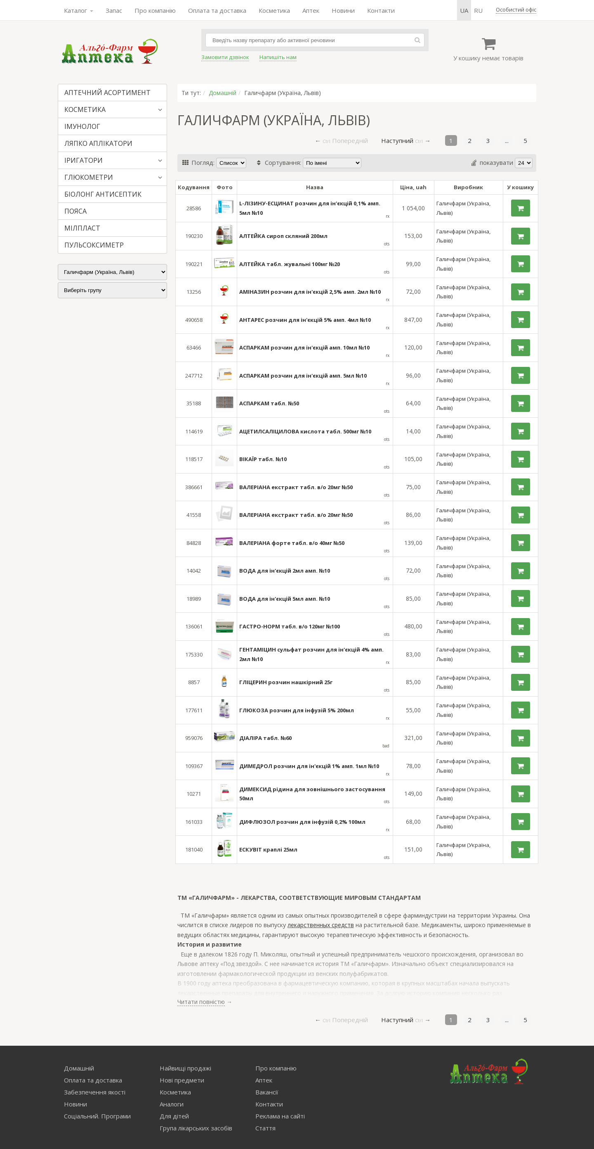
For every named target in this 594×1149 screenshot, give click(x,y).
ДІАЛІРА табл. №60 (265, 738)
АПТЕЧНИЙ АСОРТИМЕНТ (107, 92)
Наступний (397, 140)
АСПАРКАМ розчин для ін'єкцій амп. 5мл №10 (303, 375)
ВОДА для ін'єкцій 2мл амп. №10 (284, 570)
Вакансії (266, 1092)
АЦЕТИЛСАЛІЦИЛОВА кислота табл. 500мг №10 (305, 431)
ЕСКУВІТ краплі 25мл (268, 849)
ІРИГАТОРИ (83, 160)
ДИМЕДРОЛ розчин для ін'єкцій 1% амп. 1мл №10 (309, 766)
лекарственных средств (321, 925)
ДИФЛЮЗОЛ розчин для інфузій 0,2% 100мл (302, 821)
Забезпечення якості (94, 1092)
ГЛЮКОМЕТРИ (88, 177)
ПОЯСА (75, 211)
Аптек (310, 10)
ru (478, 10)
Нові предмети (182, 1080)
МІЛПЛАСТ (82, 228)
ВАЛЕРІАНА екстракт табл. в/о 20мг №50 (296, 487)
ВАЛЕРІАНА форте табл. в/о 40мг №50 (291, 543)
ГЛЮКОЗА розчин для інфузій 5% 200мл (296, 710)
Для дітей (174, 1116)
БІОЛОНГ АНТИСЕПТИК (102, 194)
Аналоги (172, 1104)
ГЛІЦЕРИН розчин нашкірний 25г (285, 682)
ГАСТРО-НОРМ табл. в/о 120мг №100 (289, 626)
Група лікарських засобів (196, 1128)
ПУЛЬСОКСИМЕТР (94, 245)
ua (464, 10)
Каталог (78, 10)
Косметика (274, 10)
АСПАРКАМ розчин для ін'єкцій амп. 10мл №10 (304, 347)
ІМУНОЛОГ (82, 126)
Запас (114, 10)
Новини (343, 10)
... (507, 140)
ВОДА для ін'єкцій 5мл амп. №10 (284, 598)
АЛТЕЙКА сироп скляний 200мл (283, 236)
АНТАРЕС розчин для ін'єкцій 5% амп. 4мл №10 (305, 320)
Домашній (222, 93)
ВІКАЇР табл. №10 (263, 459)
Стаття (265, 1128)
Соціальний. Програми (97, 1116)
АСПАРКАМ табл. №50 (269, 403)
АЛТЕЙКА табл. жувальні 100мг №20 (289, 264)
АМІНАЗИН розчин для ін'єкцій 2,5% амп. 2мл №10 (310, 291)
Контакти (381, 10)
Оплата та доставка (217, 10)
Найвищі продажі (185, 1068)
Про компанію (155, 10)
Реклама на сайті (280, 1116)
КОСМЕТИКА (85, 109)
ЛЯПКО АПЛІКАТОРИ (98, 143)
